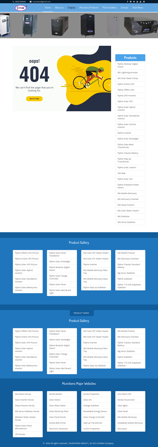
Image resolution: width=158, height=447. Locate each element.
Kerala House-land (126, 399)
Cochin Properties (91, 428)
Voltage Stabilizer (91, 405)
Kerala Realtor (55, 394)
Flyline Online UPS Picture (27, 258)
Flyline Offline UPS (126, 89)
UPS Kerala (20, 434)
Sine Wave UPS (124, 394)
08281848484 (20, 1)
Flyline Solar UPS (125, 101)
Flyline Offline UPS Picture (27, 253)
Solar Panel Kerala (57, 417)
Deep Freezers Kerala (25, 405)
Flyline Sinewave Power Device (128, 186)
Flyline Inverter (124, 133)
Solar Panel (123, 411)
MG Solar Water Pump (128, 78)
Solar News (137, 7)
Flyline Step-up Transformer (124, 160)
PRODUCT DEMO (82, 313)
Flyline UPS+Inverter (127, 95)
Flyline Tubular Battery (128, 153)
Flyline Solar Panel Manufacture (23, 427)
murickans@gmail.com (41, 1)
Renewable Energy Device (95, 411)
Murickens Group (23, 394)
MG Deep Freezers (126, 205)
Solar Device (54, 399)
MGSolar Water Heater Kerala (25, 418)
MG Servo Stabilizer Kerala (27, 411)
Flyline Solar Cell (125, 179)
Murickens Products (88, 7)
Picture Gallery (110, 7)
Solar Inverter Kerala (24, 399)
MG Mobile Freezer (126, 253)
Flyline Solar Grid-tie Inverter (127, 125)
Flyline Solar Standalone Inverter (128, 117)
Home (48, 7)
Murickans (122, 428)
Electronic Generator (58, 428)
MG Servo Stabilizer (126, 222)
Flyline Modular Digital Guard (128, 65)
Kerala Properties (91, 394)
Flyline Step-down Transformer (126, 146)
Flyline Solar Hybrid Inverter (126, 108)
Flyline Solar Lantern (127, 167)
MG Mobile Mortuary (127, 193)
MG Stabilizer (124, 216)
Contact (124, 7)
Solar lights (123, 405)
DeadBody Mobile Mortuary (130, 423)
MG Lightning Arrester (128, 72)
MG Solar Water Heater (128, 210)
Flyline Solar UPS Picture (26, 264)
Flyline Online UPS (126, 84)
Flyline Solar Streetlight (128, 138)
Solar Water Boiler (57, 405)
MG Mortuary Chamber (128, 199)
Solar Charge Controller (94, 417)
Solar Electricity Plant (58, 411)
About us (59, 7)
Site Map (122, 173)
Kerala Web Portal (57, 423)
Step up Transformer (92, 423)
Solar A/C (87, 399)
